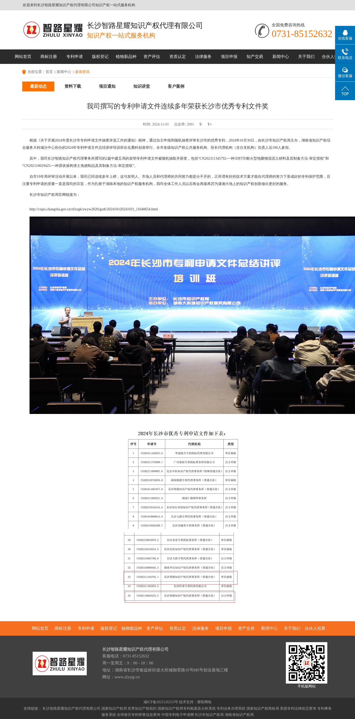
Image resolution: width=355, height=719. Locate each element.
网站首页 (23, 56)
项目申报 (229, 56)
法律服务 (203, 56)
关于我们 (306, 56)
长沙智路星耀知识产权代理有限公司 (71, 708)
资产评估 (151, 56)
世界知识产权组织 (142, 708)
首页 (49, 72)
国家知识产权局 (114, 708)
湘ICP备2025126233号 (160, 702)
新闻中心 (280, 56)
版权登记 (100, 56)
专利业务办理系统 (230, 708)
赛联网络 (204, 702)
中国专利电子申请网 (177, 715)
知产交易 (255, 56)
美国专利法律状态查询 (298, 708)
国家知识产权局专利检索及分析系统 (187, 708)
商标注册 (48, 56)
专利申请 (74, 56)
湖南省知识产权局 (239, 715)
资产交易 (246, 628)
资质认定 (177, 56)
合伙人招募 (332, 56)
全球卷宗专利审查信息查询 (138, 715)
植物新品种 (126, 56)
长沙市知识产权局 (209, 715)
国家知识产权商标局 (263, 708)
